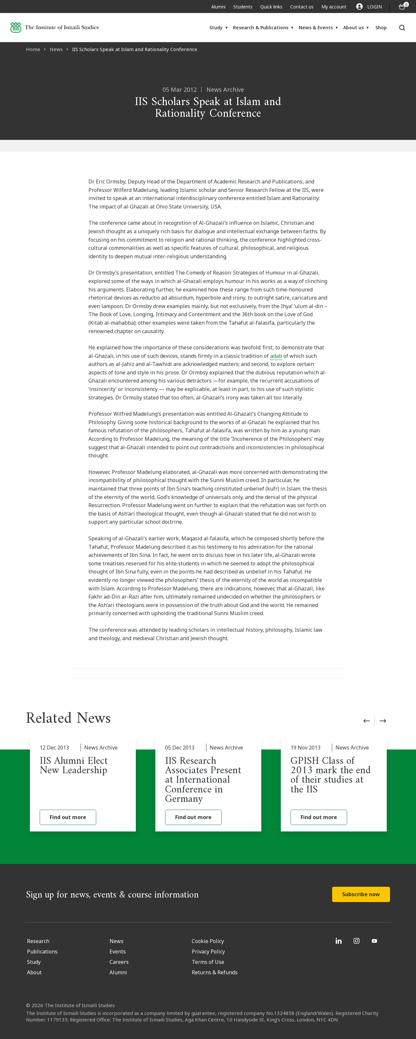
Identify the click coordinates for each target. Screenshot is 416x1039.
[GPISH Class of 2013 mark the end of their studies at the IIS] (334, 784)
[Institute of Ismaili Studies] (54, 27)
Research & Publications (260, 27)
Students (243, 7)
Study (216, 27)
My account (333, 7)
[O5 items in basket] (402, 6)
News (56, 49)
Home (33, 49)
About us (353, 27)
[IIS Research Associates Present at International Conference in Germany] (208, 784)
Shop (381, 27)
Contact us (302, 7)
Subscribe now (361, 894)
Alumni (218, 7)
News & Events (316, 27)
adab (276, 355)
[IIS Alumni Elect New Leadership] (83, 784)
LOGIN (369, 6)
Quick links (271, 7)
